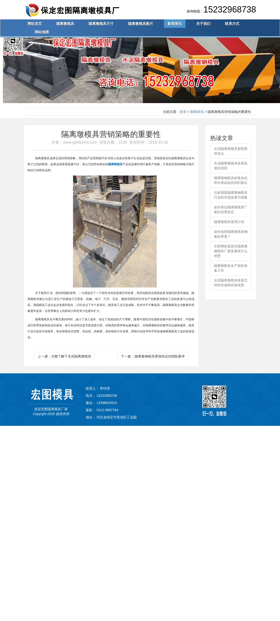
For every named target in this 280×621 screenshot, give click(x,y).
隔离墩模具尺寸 (101, 24)
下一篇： (153, 356)
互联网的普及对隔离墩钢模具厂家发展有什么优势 (230, 251)
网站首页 (35, 24)
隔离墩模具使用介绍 (229, 222)
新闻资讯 (175, 24)
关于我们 (203, 24)
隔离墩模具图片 (140, 24)
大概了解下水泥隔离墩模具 (64, 356)
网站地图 (42, 32)
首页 (183, 112)
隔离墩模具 (65, 24)
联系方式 (232, 24)
